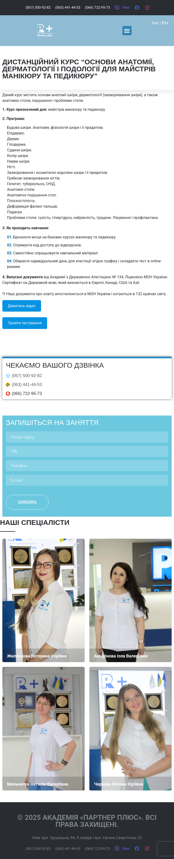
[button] (127, 30)
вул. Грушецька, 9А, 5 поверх (67, 838)
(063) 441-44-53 (27, 384)
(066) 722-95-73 (27, 393)
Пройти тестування (25, 323)
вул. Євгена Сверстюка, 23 (118, 838)
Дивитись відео (21, 306)
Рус (165, 23)
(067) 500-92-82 (27, 375)
